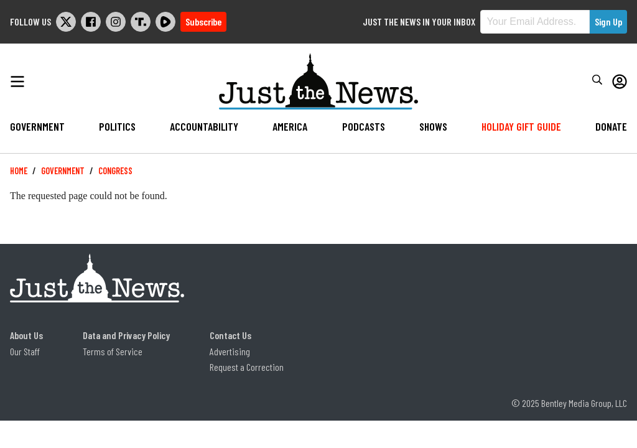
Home (18, 171)
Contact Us (230, 335)
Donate (611, 126)
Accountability (204, 126)
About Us (26, 335)
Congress (115, 171)
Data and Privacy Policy (126, 335)
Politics (117, 126)
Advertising (230, 351)
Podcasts (363, 126)
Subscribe (203, 21)
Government (37, 126)
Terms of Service (112, 351)
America (289, 126)
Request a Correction (247, 367)
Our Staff (25, 351)
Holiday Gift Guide (521, 126)
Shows (433, 126)
